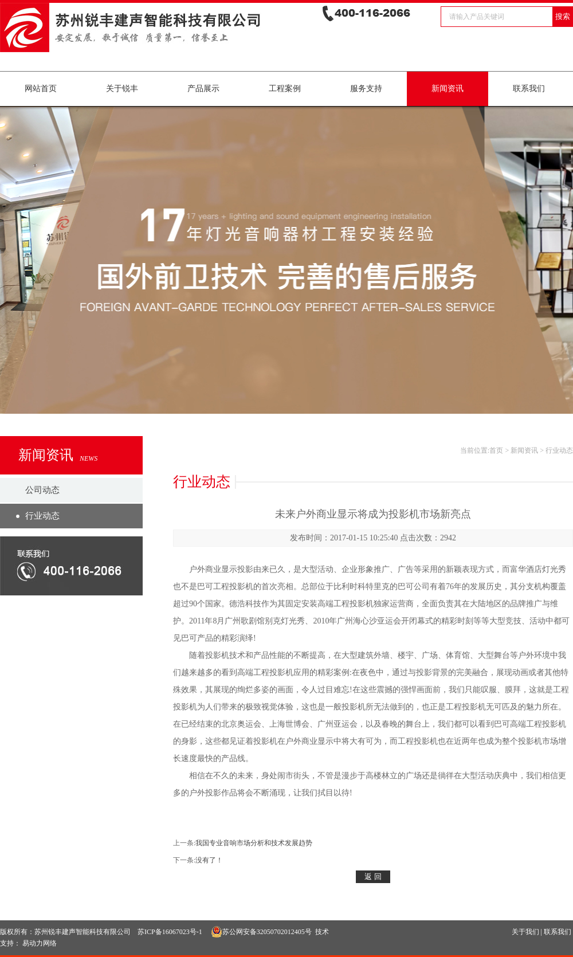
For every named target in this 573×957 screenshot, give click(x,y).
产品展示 (203, 88)
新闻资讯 (447, 88)
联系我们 (529, 88)
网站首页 (41, 88)
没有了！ (209, 860)
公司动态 (42, 490)
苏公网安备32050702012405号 (261, 932)
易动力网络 (39, 943)
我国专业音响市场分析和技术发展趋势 (253, 843)
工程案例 (285, 88)
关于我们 (525, 932)
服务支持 (366, 88)
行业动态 (42, 515)
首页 (496, 450)
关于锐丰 (122, 88)
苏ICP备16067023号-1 (170, 932)
